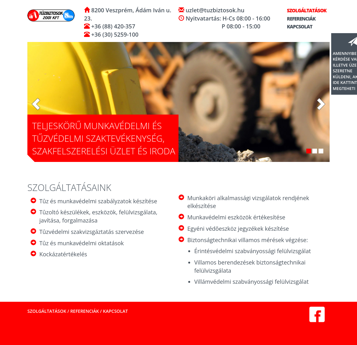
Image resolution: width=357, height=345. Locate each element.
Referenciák (298, 18)
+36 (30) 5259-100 (114, 34)
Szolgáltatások (303, 10)
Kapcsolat (296, 26)
